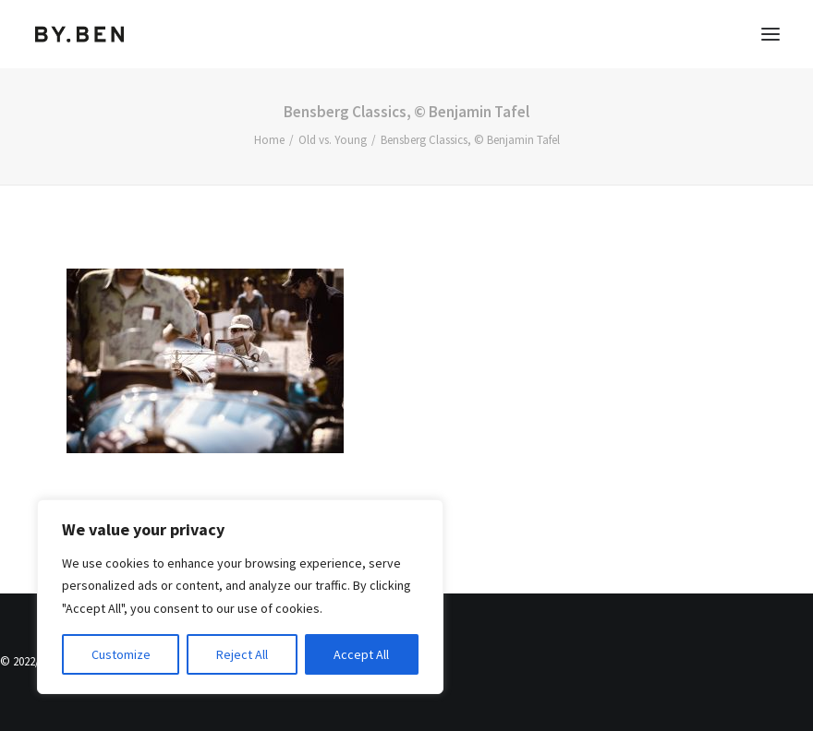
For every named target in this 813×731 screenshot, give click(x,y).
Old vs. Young (332, 140)
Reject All (242, 654)
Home (269, 140)
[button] (770, 34)
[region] (240, 597)
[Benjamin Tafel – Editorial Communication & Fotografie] (80, 34)
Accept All (361, 654)
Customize (121, 654)
